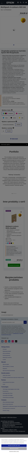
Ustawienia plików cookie (14, 451)
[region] (14, 445)
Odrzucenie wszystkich (14, 448)
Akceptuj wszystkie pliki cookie (14, 445)
